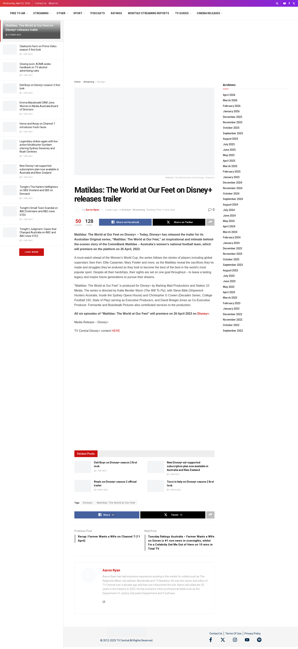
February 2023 (231, 303)
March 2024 (230, 232)
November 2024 (232, 188)
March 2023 (230, 297)
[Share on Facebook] (125, 222)
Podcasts (97, 13)
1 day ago (100, 471)
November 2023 (232, 253)
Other (61, 13)
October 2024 (231, 193)
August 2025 (230, 138)
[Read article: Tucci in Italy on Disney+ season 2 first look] (155, 486)
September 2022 (233, 330)
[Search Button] (277, 3)
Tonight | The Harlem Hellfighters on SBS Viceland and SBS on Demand (39, 190)
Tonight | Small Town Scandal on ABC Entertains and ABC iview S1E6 (39, 211)
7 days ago (174, 490)
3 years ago (111, 209)
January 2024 (231, 243)
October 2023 (231, 259)
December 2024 (232, 182)
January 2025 (231, 177)
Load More (31, 252)
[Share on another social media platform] (210, 222)
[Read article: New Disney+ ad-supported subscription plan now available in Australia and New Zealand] (155, 467)
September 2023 (233, 264)
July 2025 (229, 144)
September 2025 (233, 133)
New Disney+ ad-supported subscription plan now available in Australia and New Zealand (39, 169)
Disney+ (101, 82)
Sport (77, 13)
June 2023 (229, 281)
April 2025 (229, 160)
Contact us (40, 3)
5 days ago (101, 490)
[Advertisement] (181, 48)
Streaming (41, 13)
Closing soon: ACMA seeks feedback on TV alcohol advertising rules (35, 67)
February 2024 (231, 237)
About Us (53, 3)
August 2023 (230, 270)
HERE (116, 331)
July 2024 (229, 210)
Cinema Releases (208, 13)
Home (77, 82)
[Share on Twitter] (179, 222)
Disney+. (203, 313)
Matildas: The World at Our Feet (116, 503)
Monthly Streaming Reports (148, 13)
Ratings (116, 13)
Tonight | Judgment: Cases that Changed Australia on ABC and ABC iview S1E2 (38, 232)
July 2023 (229, 275)
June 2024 (229, 215)
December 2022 (232, 314)
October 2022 (231, 325)
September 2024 (233, 198)
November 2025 (232, 122)
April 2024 (229, 226)
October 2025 (231, 127)
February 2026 (231, 105)
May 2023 (228, 286)
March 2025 (230, 166)
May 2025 (228, 155)
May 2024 (228, 221)
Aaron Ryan (92, 209)
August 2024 (230, 204)
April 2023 (229, 292)
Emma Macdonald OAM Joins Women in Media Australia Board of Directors (39, 106)
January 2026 (231, 111)
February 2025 (231, 171)
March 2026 (230, 100)
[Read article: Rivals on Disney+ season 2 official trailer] (82, 486)
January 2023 (231, 308)
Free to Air (17, 13)
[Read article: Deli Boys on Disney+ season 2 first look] (82, 467)
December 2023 (232, 248)
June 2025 (229, 149)
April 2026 (229, 94)
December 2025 (232, 116)
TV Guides (182, 13)
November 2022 (232, 319)
